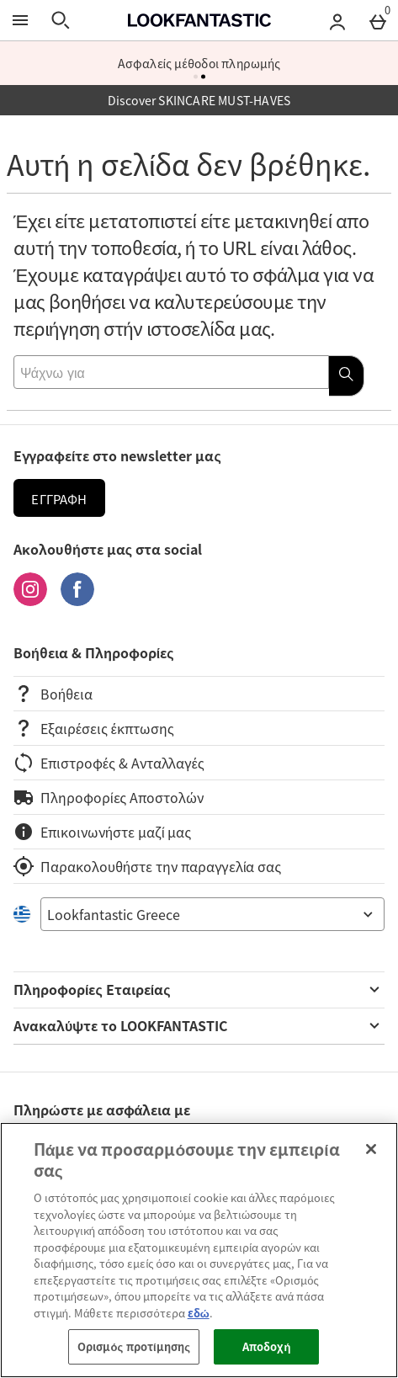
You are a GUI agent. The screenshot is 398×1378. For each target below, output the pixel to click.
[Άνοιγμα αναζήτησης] (60, 20)
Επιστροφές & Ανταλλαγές (108, 763)
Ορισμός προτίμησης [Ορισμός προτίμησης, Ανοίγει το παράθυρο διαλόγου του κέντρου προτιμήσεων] (133, 1346)
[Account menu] (337, 20)
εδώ (199, 1313)
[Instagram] (30, 600)
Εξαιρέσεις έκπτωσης (93, 728)
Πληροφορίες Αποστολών (108, 797)
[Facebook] (77, 600)
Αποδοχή (266, 1346)
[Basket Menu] (378, 20)
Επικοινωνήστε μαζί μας (102, 832)
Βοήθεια (53, 694)
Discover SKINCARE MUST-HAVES (199, 100)
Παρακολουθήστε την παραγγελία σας (147, 866)
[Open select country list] (212, 914)
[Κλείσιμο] (371, 1149)
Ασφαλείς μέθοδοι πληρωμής (199, 63)
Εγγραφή (59, 499)
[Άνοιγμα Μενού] (20, 20)
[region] (199, 1250)
